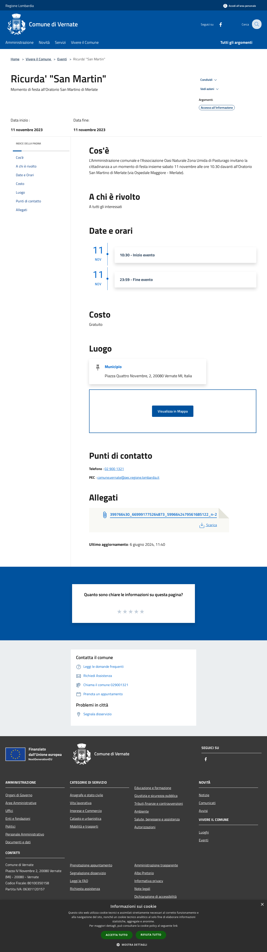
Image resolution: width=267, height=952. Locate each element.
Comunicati (207, 802)
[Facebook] (217, 24)
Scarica (207, 525)
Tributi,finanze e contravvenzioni (158, 803)
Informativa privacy (148, 880)
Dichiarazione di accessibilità (155, 896)
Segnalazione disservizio (88, 873)
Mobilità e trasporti (84, 826)
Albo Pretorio (144, 873)
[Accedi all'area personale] (240, 6)
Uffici (9, 810)
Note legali (142, 888)
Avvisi (203, 810)
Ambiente (141, 811)
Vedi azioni (210, 89)
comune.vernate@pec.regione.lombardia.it (128, 477)
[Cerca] (256, 24)
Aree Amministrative (20, 802)
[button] (133, 944)
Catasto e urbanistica (85, 818)
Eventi (62, 59)
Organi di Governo (18, 795)
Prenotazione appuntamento (91, 865)
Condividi (209, 80)
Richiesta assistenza (85, 888)
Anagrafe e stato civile (86, 795)
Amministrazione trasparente (156, 865)
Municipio (113, 367)
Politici (10, 826)
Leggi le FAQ (79, 880)
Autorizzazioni (144, 827)
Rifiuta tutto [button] (151, 935)
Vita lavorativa (80, 802)
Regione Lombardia (19, 5)
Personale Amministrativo (24, 834)
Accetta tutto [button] (117, 935)
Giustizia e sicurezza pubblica (155, 795)
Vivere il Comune (39, 59)
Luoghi (204, 832)
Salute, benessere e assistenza (157, 819)
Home (15, 59)
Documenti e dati (18, 842)
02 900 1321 (114, 468)
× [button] (262, 904)
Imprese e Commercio (86, 810)
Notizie (204, 795)
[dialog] (133, 926)
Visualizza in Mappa (173, 411)
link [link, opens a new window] (175, 926)
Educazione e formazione (152, 787)
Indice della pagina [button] (28, 143)
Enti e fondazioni (17, 818)
